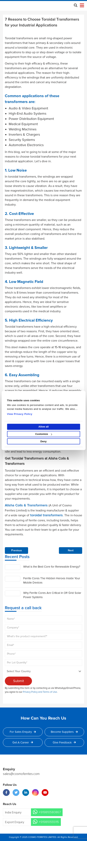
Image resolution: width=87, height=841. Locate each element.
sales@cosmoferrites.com (21, 774)
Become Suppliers (64, 732)
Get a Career (22, 742)
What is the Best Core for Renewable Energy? (51, 566)
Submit (18, 681)
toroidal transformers (46, 515)
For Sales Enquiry (23, 732)
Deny (43, 441)
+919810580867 (50, 812)
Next (70, 550)
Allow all (43, 426)
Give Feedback (64, 742)
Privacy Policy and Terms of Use (40, 692)
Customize (43, 434)
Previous (16, 550)
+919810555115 (49, 822)
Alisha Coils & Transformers (27, 505)
